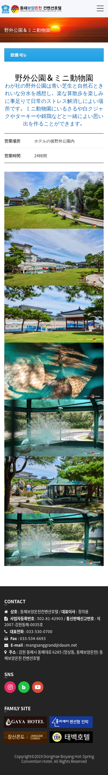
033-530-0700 (39, 631)
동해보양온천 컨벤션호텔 (31, 8)
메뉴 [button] (100, 8)
